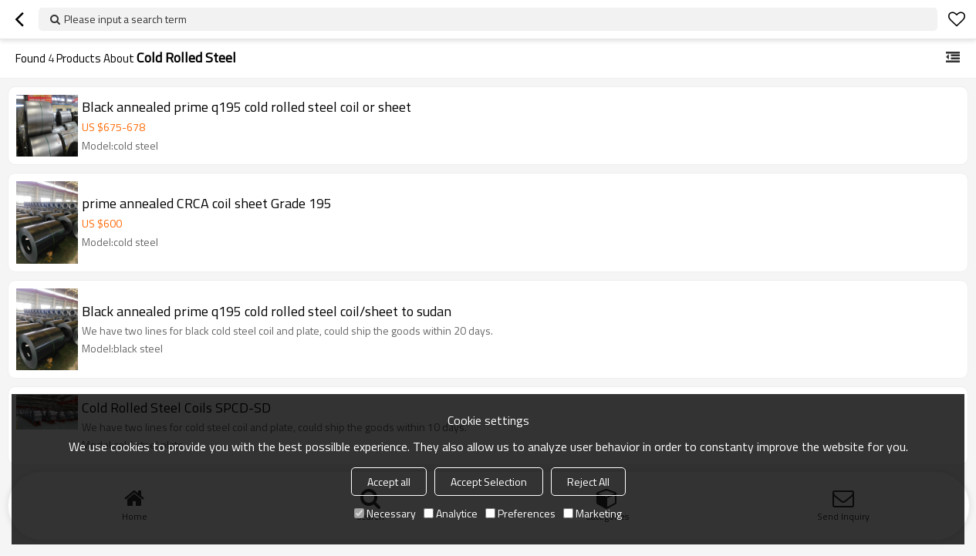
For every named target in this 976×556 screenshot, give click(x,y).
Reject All (588, 481)
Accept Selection (489, 481)
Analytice (451, 513)
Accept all (388, 481)
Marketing (592, 513)
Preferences (520, 513)
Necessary (385, 513)
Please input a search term (125, 19)
